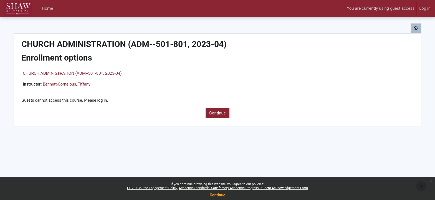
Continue (217, 113)
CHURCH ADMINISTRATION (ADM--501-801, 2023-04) (82, 73)
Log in (425, 8)
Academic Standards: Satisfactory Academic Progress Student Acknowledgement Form (243, 188)
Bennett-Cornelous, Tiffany (77, 84)
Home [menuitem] (47, 8)
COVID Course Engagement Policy (152, 188)
